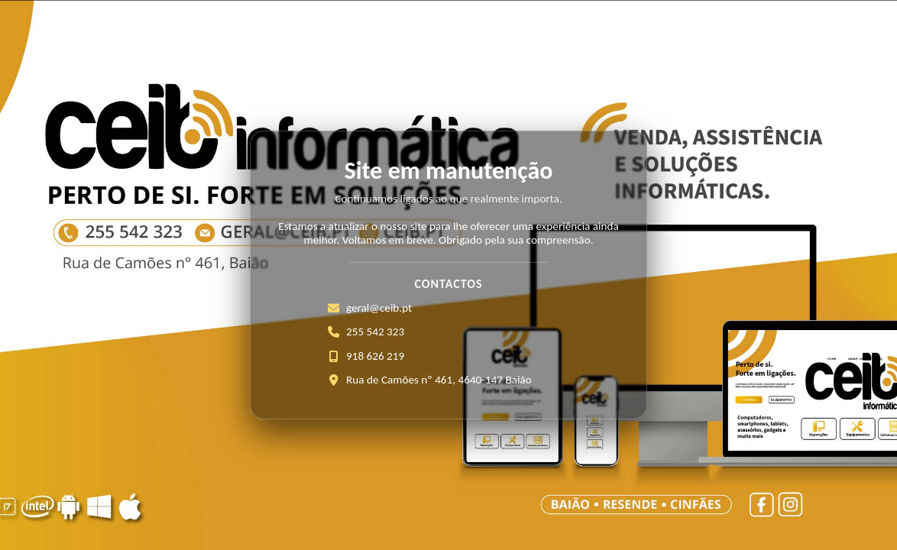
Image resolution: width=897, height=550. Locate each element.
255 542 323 (375, 331)
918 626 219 (375, 356)
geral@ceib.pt (379, 308)
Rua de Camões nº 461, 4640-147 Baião (439, 380)
